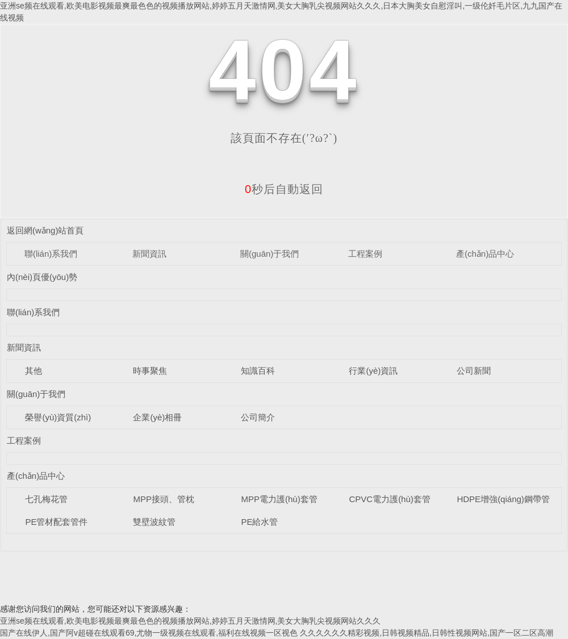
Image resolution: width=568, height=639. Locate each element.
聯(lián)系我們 (50, 253)
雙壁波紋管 (154, 522)
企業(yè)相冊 (157, 417)
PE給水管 (259, 522)
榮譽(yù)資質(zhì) (58, 417)
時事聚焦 (150, 370)
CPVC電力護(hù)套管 (389, 499)
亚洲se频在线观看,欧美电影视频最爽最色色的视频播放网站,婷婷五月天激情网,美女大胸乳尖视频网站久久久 (190, 620)
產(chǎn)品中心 (485, 253)
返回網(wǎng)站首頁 (45, 230)
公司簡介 (258, 417)
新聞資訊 (149, 253)
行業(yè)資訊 (373, 370)
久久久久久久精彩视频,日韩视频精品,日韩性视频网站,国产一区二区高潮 (426, 632)
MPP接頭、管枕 (163, 499)
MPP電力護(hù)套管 (279, 499)
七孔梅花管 (46, 499)
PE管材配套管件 (56, 522)
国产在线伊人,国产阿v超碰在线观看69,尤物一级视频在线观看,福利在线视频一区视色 (149, 632)
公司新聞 (474, 370)
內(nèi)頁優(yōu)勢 (42, 277)
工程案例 (365, 253)
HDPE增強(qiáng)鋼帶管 (503, 499)
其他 (33, 370)
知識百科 (258, 370)
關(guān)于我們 (269, 253)
